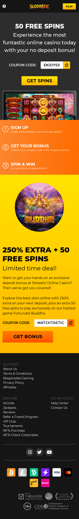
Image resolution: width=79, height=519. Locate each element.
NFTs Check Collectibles (20, 435)
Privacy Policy (13, 383)
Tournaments (13, 426)
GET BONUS (27, 336)
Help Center (59, 403)
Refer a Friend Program (20, 417)
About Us (10, 369)
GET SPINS (39, 81)
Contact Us (59, 408)
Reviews (9, 412)
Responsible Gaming (18, 378)
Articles (8, 403)
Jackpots (9, 408)
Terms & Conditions (17, 373)
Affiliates (9, 387)
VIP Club (9, 421)
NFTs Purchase (14, 430)
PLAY (69, 6)
